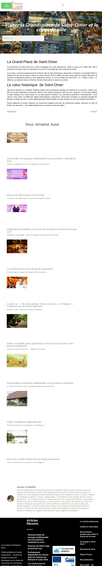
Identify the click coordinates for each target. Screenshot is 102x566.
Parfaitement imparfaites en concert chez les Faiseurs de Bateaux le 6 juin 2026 (42, 230)
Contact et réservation (89, 527)
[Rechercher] (47, 38)
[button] (63, 5)
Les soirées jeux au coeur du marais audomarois (30, 268)
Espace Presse (86, 554)
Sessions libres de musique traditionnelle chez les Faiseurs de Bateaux (40, 382)
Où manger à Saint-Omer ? (88, 543)
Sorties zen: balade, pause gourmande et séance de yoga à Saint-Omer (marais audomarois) (40, 344)
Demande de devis (87, 549)
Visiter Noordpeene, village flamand (24, 421)
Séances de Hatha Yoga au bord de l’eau (25, 194)
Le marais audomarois (89, 521)
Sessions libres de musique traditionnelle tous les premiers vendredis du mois (41, 159)
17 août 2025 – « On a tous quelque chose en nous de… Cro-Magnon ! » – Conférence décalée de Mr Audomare (41, 305)
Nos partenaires (86, 560)
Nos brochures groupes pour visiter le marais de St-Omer (89, 534)
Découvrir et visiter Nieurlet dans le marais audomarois (33, 458)
